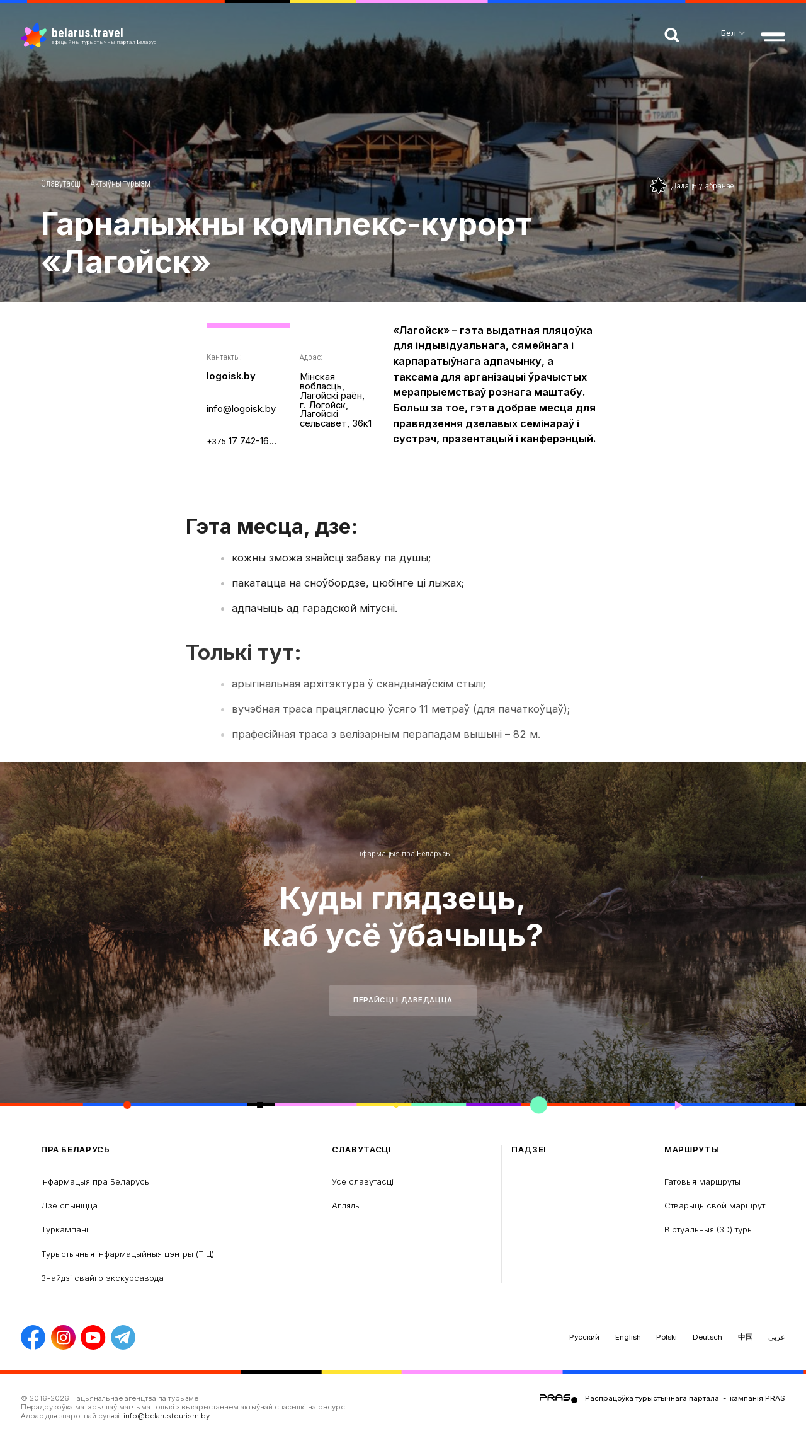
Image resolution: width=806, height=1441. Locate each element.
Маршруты (691, 1149)
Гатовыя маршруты (702, 1181)
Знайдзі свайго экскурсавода (102, 1278)
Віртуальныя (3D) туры (708, 1229)
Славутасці (61, 183)
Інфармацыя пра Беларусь (402, 853)
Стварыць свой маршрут (714, 1205)
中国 (745, 1337)
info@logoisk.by (241, 409)
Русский (584, 1337)
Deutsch (707, 1337)
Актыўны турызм (120, 183)
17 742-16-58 (243, 441)
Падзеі (529, 1149)
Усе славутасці (363, 1181)
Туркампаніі (65, 1229)
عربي (776, 1337)
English (628, 1337)
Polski (666, 1337)
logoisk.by (231, 376)
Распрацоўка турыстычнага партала (652, 1398)
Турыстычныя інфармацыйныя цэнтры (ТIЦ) (127, 1254)
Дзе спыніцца (69, 1205)
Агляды (346, 1205)
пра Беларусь (75, 1149)
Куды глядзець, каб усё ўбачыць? (403, 916)
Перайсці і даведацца (403, 1000)
